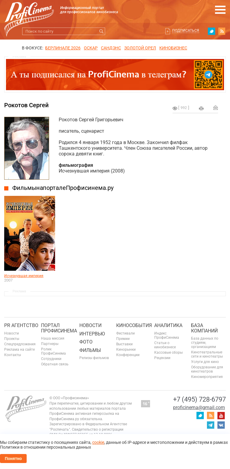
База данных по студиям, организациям (204, 342)
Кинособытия (134, 325)
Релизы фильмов (94, 358)
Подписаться (185, 30)
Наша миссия (52, 338)
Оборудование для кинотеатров (207, 369)
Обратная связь (55, 364)
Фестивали (125, 333)
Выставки (124, 344)
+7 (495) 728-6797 (199, 399)
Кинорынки (126, 349)
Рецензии (162, 358)
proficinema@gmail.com (199, 407)
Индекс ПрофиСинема (166, 335)
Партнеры (49, 344)
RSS (222, 31)
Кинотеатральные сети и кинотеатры (207, 354)
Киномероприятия (207, 377)
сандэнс (111, 48)
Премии (123, 339)
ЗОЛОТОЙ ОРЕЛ (140, 48)
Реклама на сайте (19, 349)
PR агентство (21, 325)
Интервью (92, 334)
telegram (210, 425)
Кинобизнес (173, 48)
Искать (101, 31)
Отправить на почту (215, 107)
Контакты (12, 355)
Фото (86, 342)
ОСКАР (91, 48)
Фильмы (90, 350)
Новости (11, 333)
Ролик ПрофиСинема (53, 351)
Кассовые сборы (168, 352)
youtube (221, 415)
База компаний (204, 328)
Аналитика (168, 325)
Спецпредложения (20, 344)
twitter (211, 31)
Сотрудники (51, 359)
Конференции (128, 355)
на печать (201, 108)
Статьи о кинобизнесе (165, 345)
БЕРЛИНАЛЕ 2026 (63, 48)
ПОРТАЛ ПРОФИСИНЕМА (59, 328)
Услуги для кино (205, 362)
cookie (98, 442)
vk (221, 425)
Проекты (11, 339)
